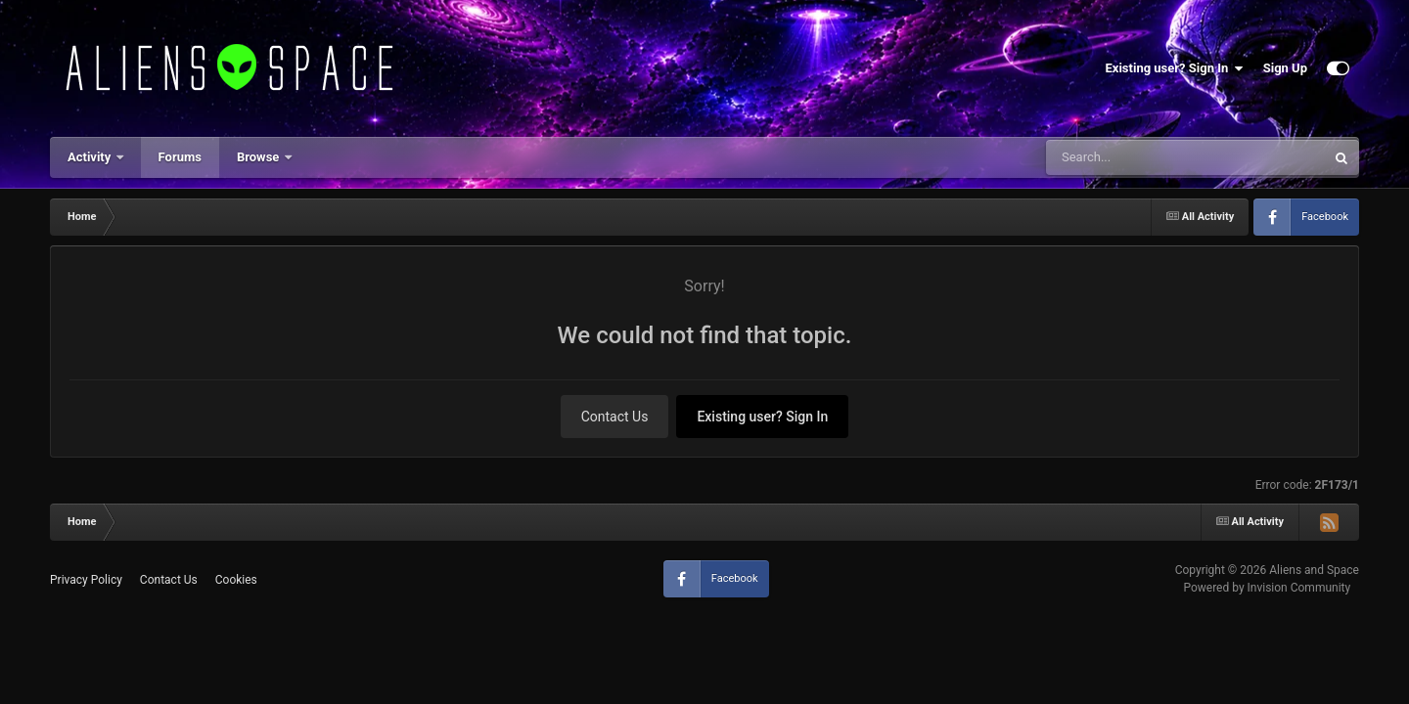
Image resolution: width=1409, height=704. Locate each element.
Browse (260, 157)
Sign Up (1285, 68)
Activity (91, 157)
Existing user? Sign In (1175, 68)
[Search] (1136, 157)
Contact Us (615, 416)
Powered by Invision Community (1266, 587)
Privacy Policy (86, 580)
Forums (180, 157)
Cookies (236, 580)
